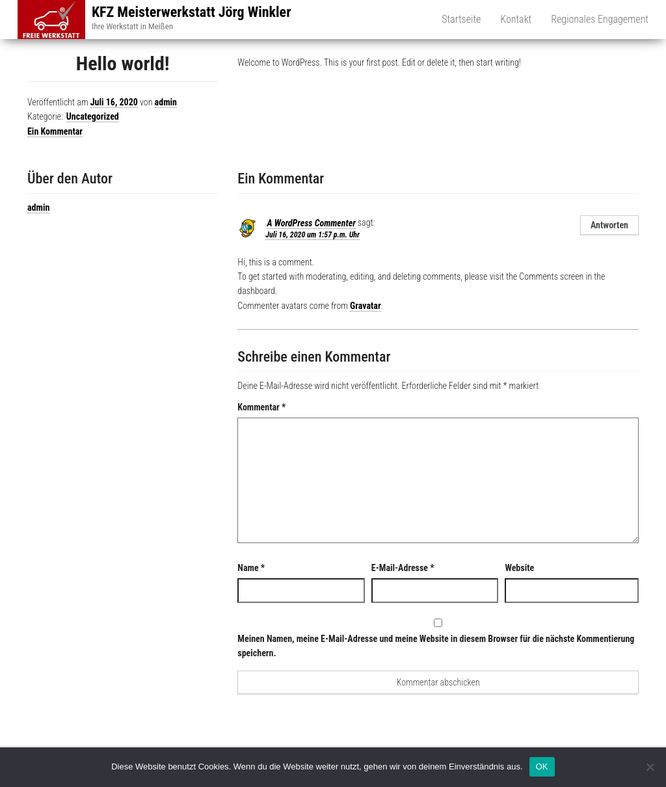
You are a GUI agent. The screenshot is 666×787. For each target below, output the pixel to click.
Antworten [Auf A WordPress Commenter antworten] (609, 225)
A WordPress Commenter (311, 223)
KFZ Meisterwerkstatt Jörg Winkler (191, 12)
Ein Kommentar (55, 131)
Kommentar (261, 407)
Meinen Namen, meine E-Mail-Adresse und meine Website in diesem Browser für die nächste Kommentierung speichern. (435, 646)
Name (251, 568)
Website (519, 568)
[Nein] (649, 766)
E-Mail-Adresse (402, 568)
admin (166, 102)
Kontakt (515, 19)
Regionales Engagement (599, 19)
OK (542, 766)
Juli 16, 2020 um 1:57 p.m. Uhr (312, 234)
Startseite (461, 19)
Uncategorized (92, 116)
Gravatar (365, 305)
